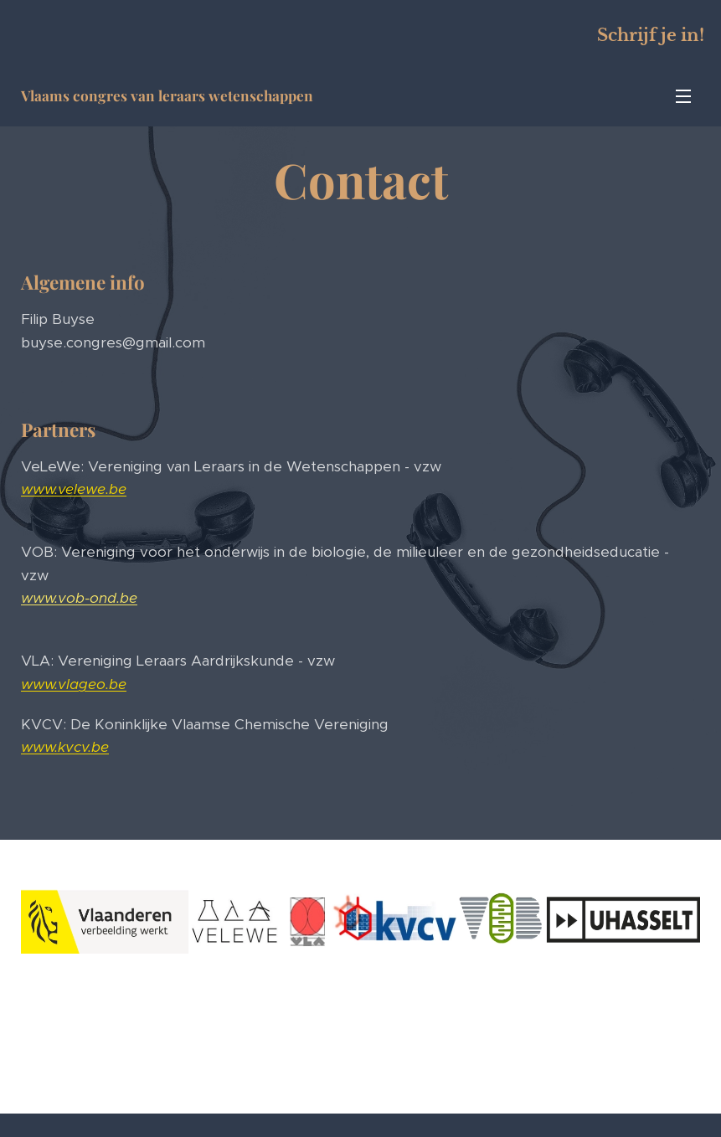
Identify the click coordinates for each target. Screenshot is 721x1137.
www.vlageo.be (73, 684)
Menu (683, 96)
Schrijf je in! (650, 35)
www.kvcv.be (65, 747)
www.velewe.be (73, 489)
